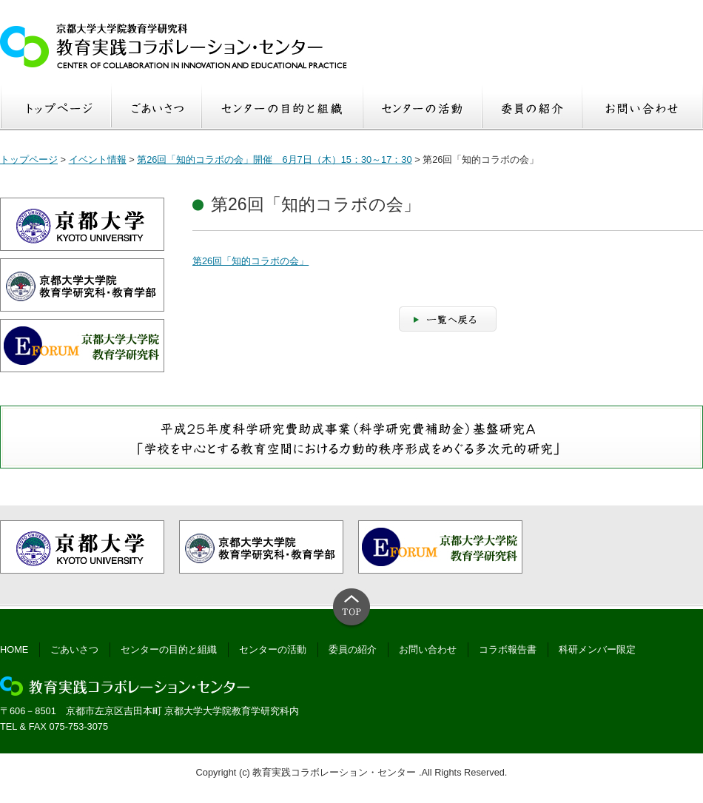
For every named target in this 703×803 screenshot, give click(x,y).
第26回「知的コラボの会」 (250, 260)
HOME (14, 649)
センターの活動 (272, 649)
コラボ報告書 (507, 649)
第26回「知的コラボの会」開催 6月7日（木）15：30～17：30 (274, 159)
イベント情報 (98, 159)
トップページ (29, 159)
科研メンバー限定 (597, 649)
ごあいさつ (74, 649)
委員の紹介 (353, 649)
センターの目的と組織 (169, 649)
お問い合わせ (428, 649)
